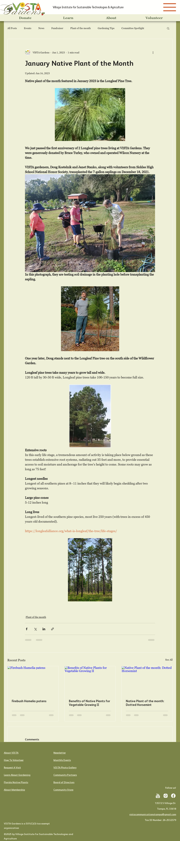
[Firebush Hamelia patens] (33, 680)
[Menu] (169, 7)
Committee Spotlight (132, 28)
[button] (168, 28)
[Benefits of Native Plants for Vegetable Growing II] (90, 680)
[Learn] (68, 17)
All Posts (12, 28)
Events (27, 28)
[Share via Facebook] (26, 629)
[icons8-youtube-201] (157, 795)
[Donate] (25, 17)
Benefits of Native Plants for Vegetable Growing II (89, 703)
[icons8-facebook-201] (173, 795)
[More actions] (153, 52)
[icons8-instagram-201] (165, 795)
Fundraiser (57, 28)
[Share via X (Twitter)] (35, 629)
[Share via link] (52, 629)
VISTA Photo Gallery (64, 767)
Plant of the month (80, 28)
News (41, 28)
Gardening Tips (106, 28)
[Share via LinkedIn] (44, 629)
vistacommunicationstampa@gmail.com (152, 814)
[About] (111, 17)
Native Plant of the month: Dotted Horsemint (145, 703)
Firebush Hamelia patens (29, 701)
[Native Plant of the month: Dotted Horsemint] (147, 680)
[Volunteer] (154, 17)
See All (169, 659)
